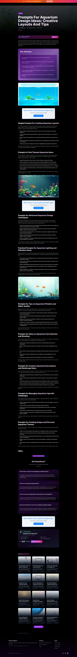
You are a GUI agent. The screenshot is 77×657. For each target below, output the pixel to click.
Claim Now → (49, 1)
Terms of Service (58, 644)
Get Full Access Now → (36, 541)
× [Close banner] (69, 1)
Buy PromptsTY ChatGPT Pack (45, 642)
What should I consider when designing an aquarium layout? (34, 471)
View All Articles (38, 626)
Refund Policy (57, 646)
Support (56, 648)
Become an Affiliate (43, 644)
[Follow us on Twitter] (63, 653)
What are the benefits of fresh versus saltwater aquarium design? (35, 505)
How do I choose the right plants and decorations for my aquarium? (36, 494)
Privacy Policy (57, 642)
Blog (40, 646)
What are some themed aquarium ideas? (29, 483)
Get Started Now (38, 115)
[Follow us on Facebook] (65, 653)
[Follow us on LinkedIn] (67, 653)
